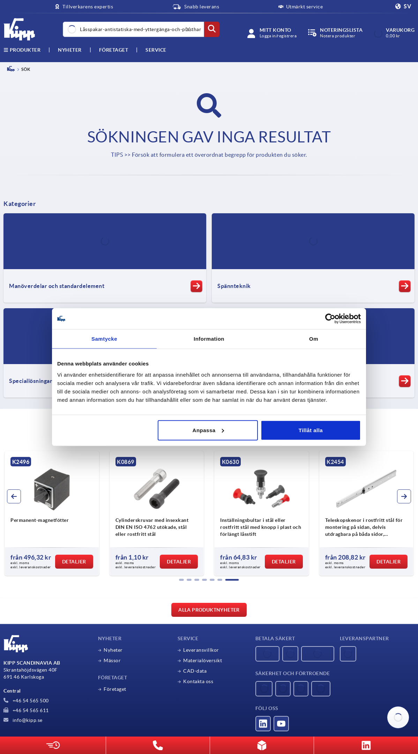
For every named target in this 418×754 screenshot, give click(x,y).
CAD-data (195, 671)
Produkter (21, 49)
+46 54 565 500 (26, 700)
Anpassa (208, 430)
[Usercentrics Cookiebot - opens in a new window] (330, 318)
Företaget (113, 49)
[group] (52, 513)
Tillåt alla (311, 430)
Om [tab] (313, 339)
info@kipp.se (23, 720)
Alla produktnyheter (209, 610)
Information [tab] (209, 339)
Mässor (112, 660)
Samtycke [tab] (104, 339)
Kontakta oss (198, 681)
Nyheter (113, 650)
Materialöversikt (202, 660)
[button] (181, 580)
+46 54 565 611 (26, 710)
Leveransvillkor (201, 650)
